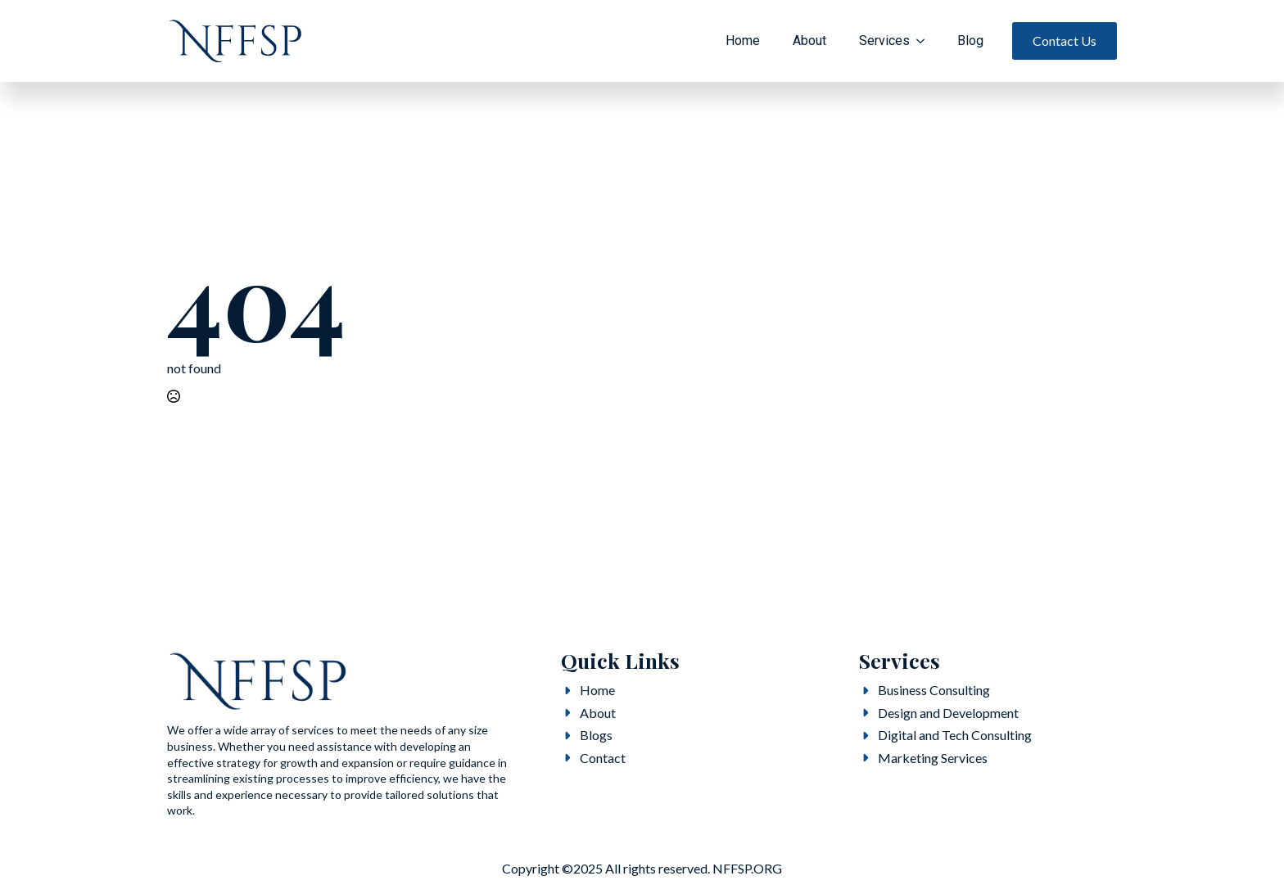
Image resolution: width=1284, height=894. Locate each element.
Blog (970, 40)
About (809, 40)
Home (743, 40)
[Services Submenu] (925, 41)
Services (884, 40)
